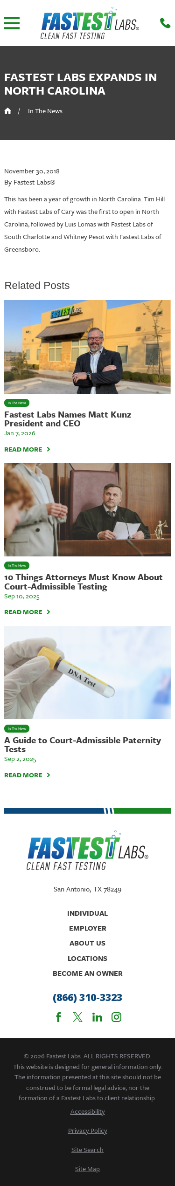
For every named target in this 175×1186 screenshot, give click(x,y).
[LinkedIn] (97, 1017)
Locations (87, 958)
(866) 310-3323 (87, 997)
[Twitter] (78, 1017)
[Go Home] (7, 110)
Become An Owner (88, 973)
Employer (87, 928)
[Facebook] (58, 1017)
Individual (87, 913)
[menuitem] (87, 1111)
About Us (87, 943)
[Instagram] (116, 1017)
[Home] (90, 23)
